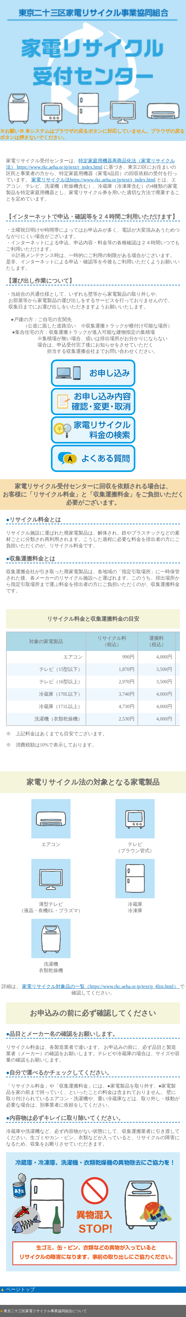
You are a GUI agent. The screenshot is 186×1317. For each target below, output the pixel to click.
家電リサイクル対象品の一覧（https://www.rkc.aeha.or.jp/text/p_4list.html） (100, 986)
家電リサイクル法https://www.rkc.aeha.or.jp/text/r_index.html (93, 179)
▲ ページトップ (17, 1289)
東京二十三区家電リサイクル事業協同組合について (43, 1311)
